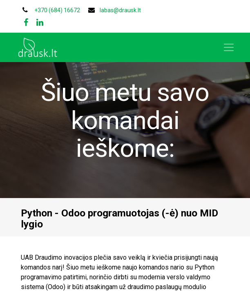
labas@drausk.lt (120, 10)
